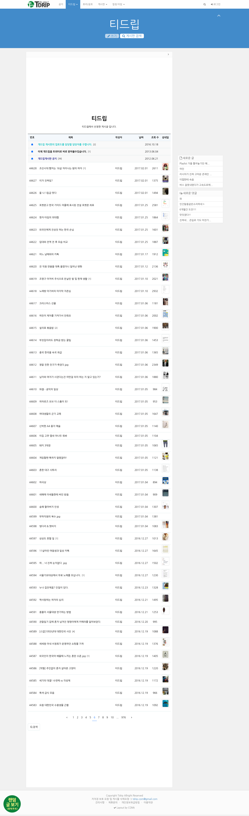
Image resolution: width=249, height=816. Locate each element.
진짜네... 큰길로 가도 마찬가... (195, 221)
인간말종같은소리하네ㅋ (192, 205)
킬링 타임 (118, 4)
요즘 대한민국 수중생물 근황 (54, 706)
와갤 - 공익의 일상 (48, 391)
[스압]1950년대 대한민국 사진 (55, 633)
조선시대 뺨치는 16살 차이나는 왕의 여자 (60, 170)
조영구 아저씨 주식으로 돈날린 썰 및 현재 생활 (63, 280)
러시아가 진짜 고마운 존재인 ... (196, 175)
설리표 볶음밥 (46, 329)
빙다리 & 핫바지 (47, 527)
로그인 (215, 4)
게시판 (102, 4)
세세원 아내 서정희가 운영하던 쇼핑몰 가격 (61, 645)
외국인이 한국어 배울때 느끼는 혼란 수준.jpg (62, 657)
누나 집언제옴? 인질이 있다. (53, 589)
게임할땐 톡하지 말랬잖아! (53, 459)
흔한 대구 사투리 (48, 471)
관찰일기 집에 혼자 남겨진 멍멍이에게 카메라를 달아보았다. (70, 623)
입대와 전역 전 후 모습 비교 (53, 243)
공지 (61, 4)
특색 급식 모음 (46, 694)
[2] (94, 146)
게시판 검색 (132, 36)
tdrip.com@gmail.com (145, 800)
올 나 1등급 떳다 (47, 194)
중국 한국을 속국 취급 (50, 354)
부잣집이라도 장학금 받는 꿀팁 (55, 341)
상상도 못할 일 (46, 540)
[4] (73, 633)
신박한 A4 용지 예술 (50, 427)
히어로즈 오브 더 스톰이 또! (53, 403)
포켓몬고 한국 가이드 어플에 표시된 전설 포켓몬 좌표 (66, 206)
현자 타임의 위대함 (49, 219)
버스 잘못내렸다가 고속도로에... (196, 186)
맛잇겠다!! (185, 216)
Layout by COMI (124, 809)
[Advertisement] (99, 88)
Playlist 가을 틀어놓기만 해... (195, 165)
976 (123, 719)
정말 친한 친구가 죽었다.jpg (53, 366)
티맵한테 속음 (187, 181)
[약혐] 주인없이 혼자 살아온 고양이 (57, 670)
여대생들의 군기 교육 (50, 415)
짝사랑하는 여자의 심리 (51, 601)
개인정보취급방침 (131, 804)
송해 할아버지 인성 (49, 508)
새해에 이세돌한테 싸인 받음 (54, 496)
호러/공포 (88, 4)
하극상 (42, 484)
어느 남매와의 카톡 (49, 255)
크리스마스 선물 (47, 305)
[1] (89, 153)
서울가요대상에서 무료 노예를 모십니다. (60, 577)
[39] (60, 160)
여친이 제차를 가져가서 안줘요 (55, 317)
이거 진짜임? (46, 182)
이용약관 (148, 804)
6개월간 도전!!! (188, 211)
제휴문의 (113, 804)
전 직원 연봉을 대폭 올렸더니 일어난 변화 (60, 268)
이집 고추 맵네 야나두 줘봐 (53, 437)
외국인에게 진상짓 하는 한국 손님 (56, 231)
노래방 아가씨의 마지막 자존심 (55, 292)
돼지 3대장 (44, 447)
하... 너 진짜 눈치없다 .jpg (53, 564)
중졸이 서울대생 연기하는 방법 (55, 613)
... (117, 719)
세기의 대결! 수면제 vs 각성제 (54, 682)
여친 (182, 170)
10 (112, 719)
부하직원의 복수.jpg (49, 518)
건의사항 (100, 804)
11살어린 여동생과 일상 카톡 (54, 552)
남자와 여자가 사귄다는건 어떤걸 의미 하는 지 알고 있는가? (70, 378)
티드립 (72, 4)
